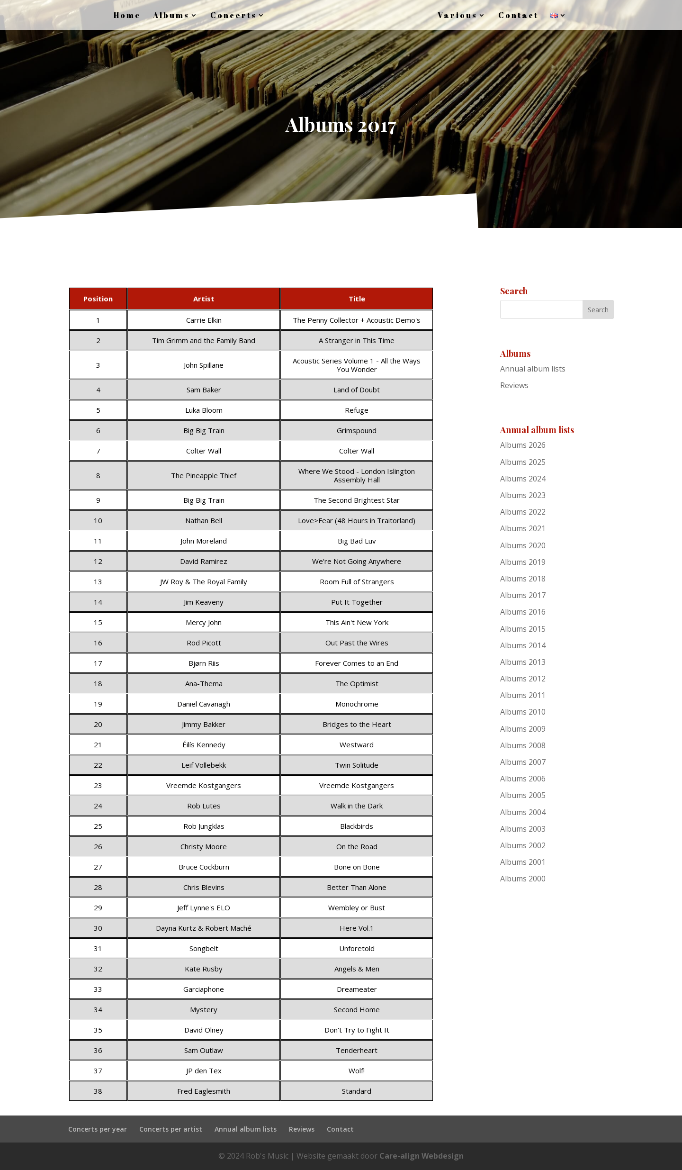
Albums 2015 (523, 629)
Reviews (514, 385)
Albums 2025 (523, 462)
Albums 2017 (523, 595)
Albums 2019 (523, 562)
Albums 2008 (523, 745)
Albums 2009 (523, 729)
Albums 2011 (523, 695)
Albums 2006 (523, 778)
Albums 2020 (523, 545)
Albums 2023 (523, 495)
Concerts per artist (170, 1129)
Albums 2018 (523, 578)
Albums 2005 (523, 795)
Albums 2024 (523, 478)
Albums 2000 (523, 878)
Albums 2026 (523, 445)
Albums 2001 (523, 862)
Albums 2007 (523, 762)
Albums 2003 (523, 829)
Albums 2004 (523, 812)
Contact (340, 1129)
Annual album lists (532, 368)
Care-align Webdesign (421, 1156)
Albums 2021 (523, 528)
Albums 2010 (523, 712)
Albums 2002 (523, 845)
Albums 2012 (523, 678)
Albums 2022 (523, 512)
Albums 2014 (523, 645)
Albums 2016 (523, 612)
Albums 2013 (523, 662)
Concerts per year (97, 1129)
